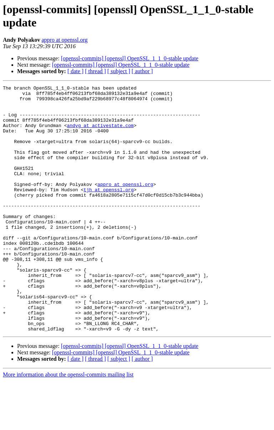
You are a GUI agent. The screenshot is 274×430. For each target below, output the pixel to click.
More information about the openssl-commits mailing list (68, 424)
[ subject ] (118, 71)
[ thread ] (95, 71)
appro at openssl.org (64, 40)
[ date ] (75, 71)
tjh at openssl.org (108, 211)
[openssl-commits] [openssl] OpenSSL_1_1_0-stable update (129, 58)
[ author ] (142, 71)
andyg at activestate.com (100, 134)
